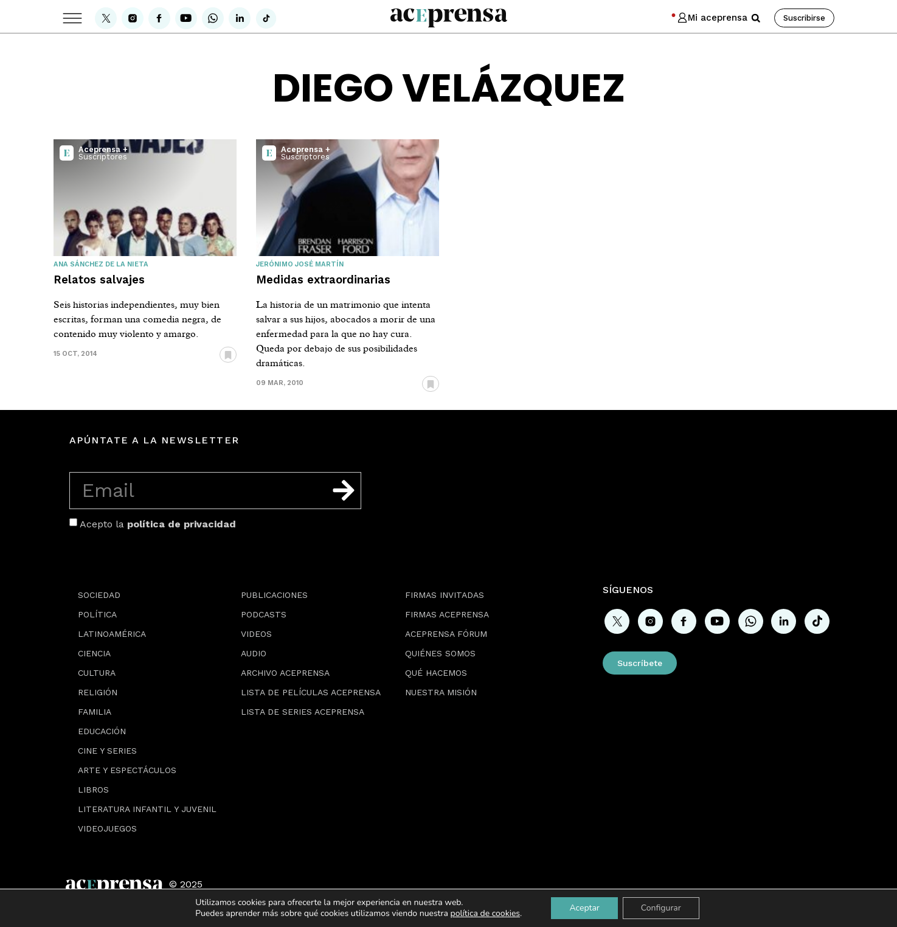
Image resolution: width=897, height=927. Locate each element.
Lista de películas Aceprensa (311, 692)
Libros (93, 789)
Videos (256, 634)
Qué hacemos (436, 673)
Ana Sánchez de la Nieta (101, 264)
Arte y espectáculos (127, 770)
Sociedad (99, 595)
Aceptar (584, 908)
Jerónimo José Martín (300, 264)
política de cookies (485, 913)
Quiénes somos (440, 653)
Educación (102, 731)
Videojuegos (107, 828)
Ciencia (94, 653)
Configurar (661, 908)
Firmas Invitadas (444, 595)
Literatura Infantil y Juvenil (147, 809)
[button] (755, 18)
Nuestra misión (441, 692)
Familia (94, 712)
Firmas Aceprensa (447, 614)
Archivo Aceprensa (285, 673)
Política (97, 614)
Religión (97, 692)
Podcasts (263, 614)
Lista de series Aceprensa (302, 712)
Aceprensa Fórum (446, 634)
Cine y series (107, 750)
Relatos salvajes (99, 279)
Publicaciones (274, 595)
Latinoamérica (112, 634)
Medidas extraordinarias (323, 279)
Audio (253, 653)
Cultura (97, 673)
